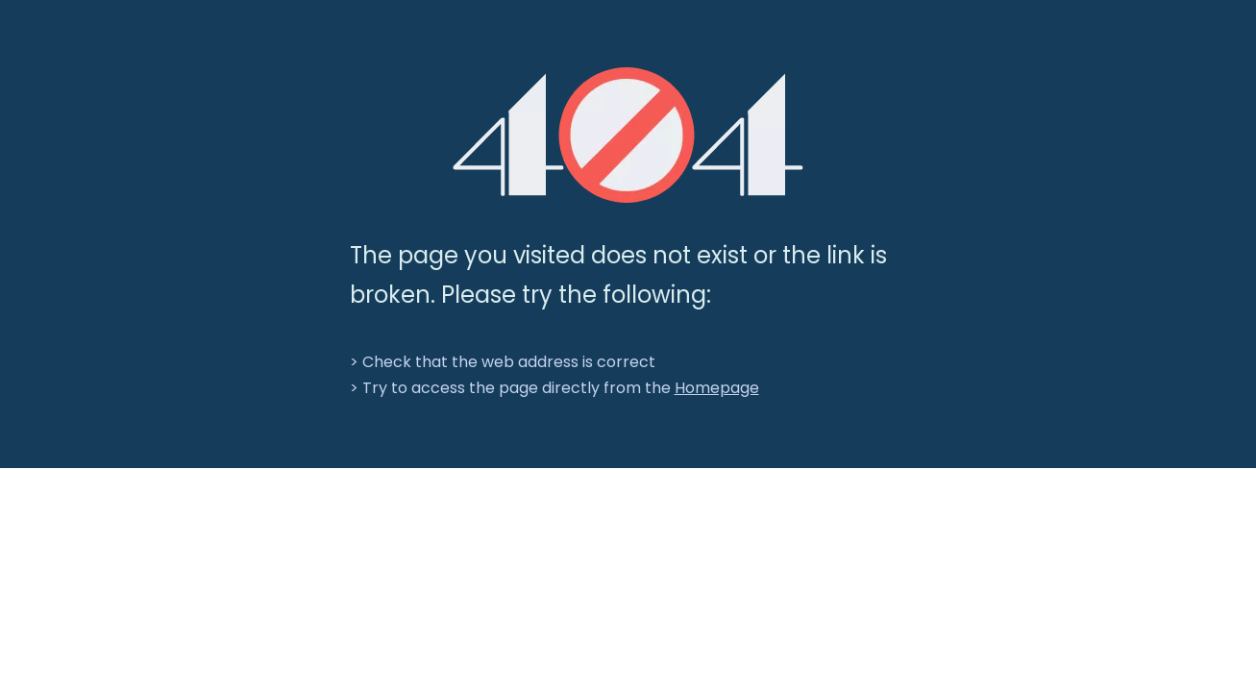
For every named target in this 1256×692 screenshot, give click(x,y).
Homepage (717, 388)
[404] (628, 135)
